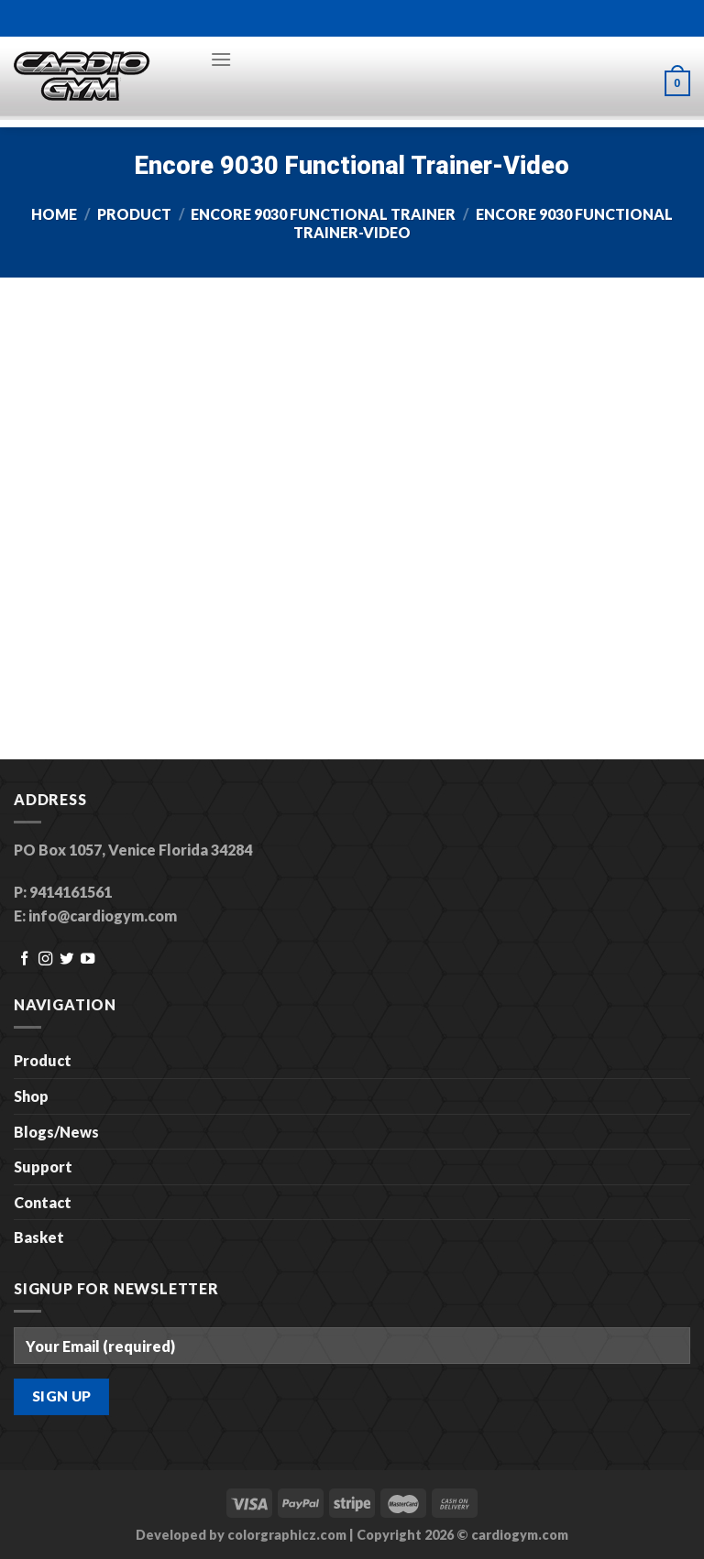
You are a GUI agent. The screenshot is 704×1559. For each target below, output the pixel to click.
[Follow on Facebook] (24, 959)
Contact (43, 1202)
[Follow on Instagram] (45, 959)
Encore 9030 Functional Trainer (323, 214)
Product (134, 214)
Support (43, 1166)
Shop (31, 1096)
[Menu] (221, 59)
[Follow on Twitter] (66, 959)
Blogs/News (56, 1131)
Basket (39, 1237)
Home (54, 214)
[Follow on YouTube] (87, 959)
